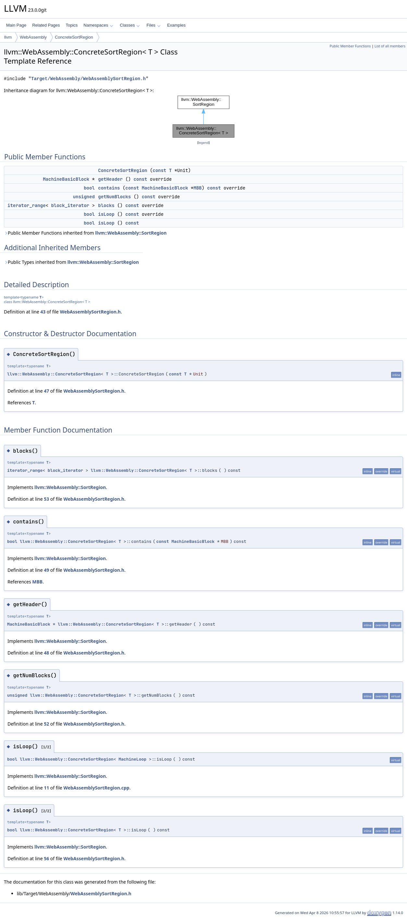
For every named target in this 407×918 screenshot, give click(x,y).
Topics (72, 25)
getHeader (110, 179)
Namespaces (98, 25)
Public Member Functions (350, 46)
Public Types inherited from (71, 262)
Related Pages (46, 25)
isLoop (106, 214)
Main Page (16, 25)
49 (46, 570)
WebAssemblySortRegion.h (90, 312)
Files (153, 25)
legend (203, 143)
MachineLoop (132, 759)
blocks (106, 205)
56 (46, 858)
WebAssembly (33, 37)
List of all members (390, 46)
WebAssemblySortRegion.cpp (96, 788)
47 (46, 391)
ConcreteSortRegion (74, 37)
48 (46, 653)
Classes (130, 25)
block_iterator (70, 205)
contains (109, 188)
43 (42, 312)
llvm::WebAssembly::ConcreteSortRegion (54, 374)
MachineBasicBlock (66, 179)
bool (89, 188)
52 (46, 724)
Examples (176, 25)
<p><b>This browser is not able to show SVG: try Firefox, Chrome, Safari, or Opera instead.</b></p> (203, 116)
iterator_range (26, 205)
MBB (197, 188)
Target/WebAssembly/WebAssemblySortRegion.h (88, 79)
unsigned (84, 197)
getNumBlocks (114, 197)
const (159, 170)
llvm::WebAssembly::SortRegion (130, 233)
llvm (8, 37)
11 (46, 788)
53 (46, 499)
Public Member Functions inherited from (85, 233)
